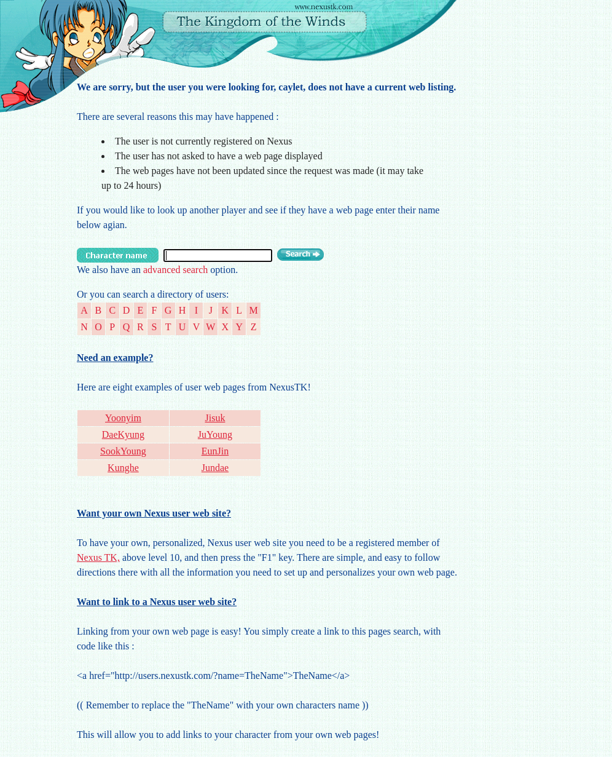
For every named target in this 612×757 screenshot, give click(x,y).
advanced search (175, 269)
